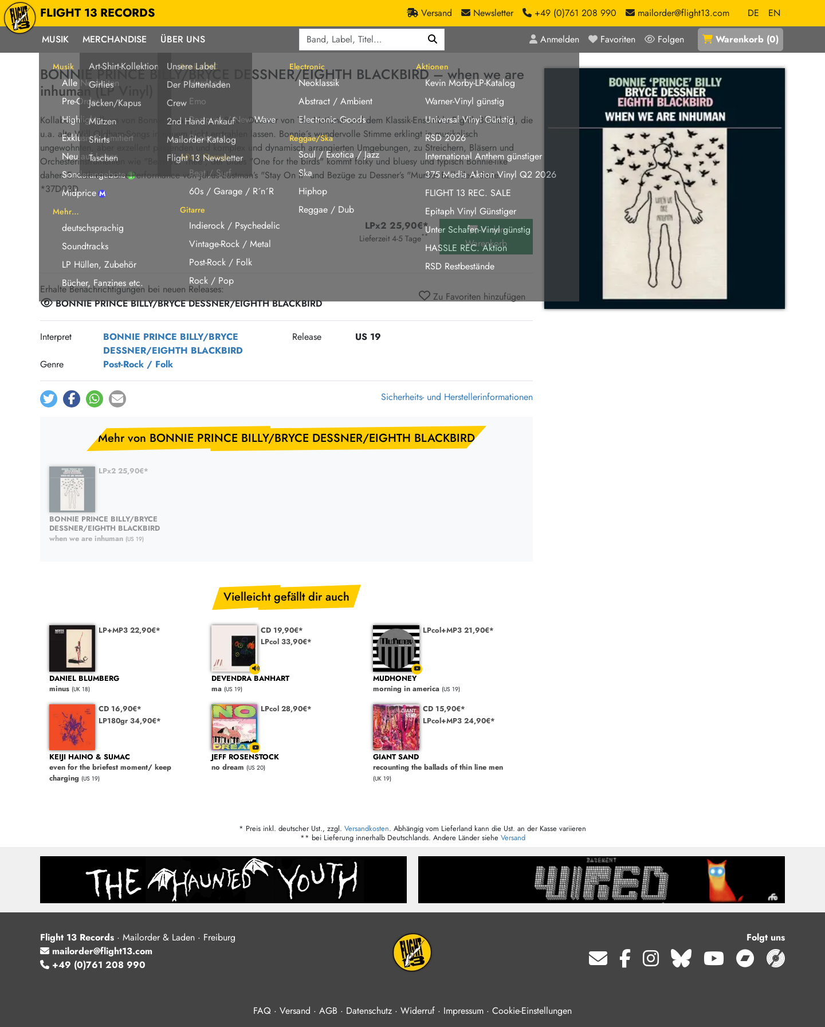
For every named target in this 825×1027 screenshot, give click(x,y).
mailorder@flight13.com (96, 951)
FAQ (262, 1010)
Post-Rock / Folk (138, 364)
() (740, 39)
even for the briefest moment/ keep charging (124, 767)
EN (774, 12)
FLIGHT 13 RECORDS (97, 13)
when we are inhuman (124, 529)
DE (753, 12)
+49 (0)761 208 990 (93, 964)
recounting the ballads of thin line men (448, 762)
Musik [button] (55, 39)
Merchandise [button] (114, 39)
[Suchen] (433, 39)
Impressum (463, 1010)
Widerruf (417, 1010)
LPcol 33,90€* (286, 641)
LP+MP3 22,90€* (129, 630)
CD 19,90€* (282, 630)
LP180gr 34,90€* (130, 720)
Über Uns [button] (182, 39)
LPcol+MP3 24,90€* (459, 720)
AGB (328, 1010)
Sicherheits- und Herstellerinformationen (457, 396)
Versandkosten (366, 828)
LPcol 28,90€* (286, 708)
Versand (513, 837)
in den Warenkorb (486, 236)
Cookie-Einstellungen (532, 1010)
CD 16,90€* (120, 708)
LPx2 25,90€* (123, 470)
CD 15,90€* (444, 708)
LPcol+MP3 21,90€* (458, 630)
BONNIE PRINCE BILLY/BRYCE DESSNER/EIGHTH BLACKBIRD (173, 343)
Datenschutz (369, 1010)
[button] (48, 398)
